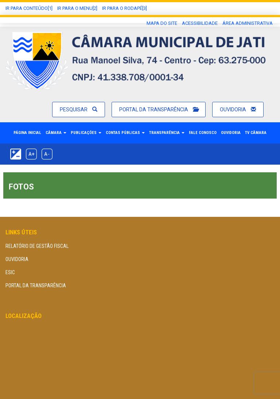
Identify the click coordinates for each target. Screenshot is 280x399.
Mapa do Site (162, 23)
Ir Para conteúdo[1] (28, 8)
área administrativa (247, 23)
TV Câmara (256, 132)
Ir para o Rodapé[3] (124, 8)
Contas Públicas (125, 132)
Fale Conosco (203, 132)
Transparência (166, 132)
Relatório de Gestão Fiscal (37, 246)
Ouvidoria (238, 109)
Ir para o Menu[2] (77, 8)
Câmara (56, 132)
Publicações (86, 132)
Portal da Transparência (158, 109)
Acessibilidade (200, 23)
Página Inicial (27, 132)
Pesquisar (78, 109)
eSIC (10, 272)
